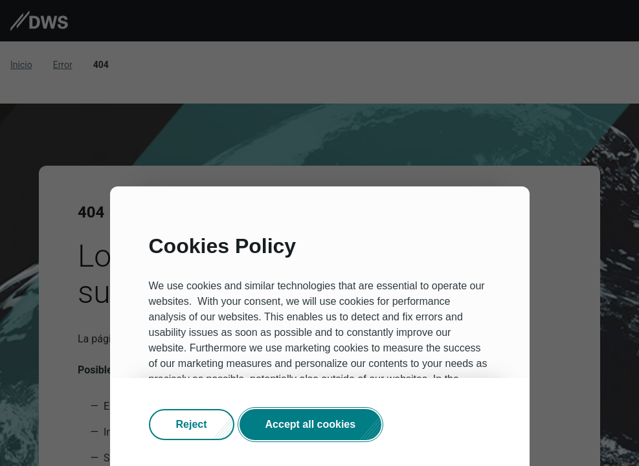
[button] (191, 424)
